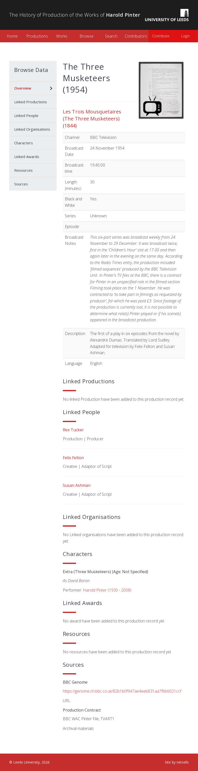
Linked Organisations (32, 129)
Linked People (26, 115)
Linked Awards (26, 156)
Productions (37, 36)
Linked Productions (30, 101)
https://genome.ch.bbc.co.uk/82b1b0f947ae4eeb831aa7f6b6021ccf (122, 691)
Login (185, 36)
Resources (23, 170)
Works (61, 36)
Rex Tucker (73, 430)
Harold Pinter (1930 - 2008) (107, 590)
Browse (87, 36)
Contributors (136, 36)
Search (111, 36)
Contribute (160, 36)
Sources (21, 183)
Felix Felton (73, 457)
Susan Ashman (77, 485)
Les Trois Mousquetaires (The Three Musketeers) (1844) (92, 118)
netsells (183, 762)
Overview (22, 88)
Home (12, 36)
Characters (23, 142)
